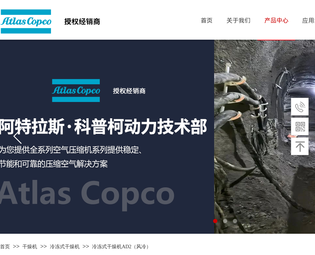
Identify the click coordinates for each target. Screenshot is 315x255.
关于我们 (239, 20)
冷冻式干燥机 (65, 246)
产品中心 (276, 20)
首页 (5, 246)
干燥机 (29, 246)
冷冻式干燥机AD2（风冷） (121, 246)
